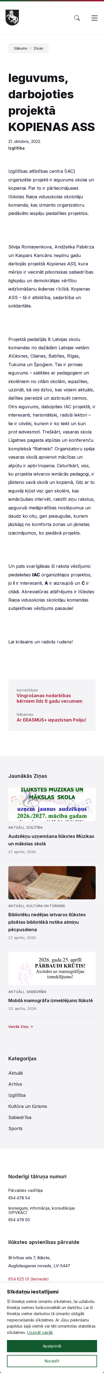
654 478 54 (19, 1197)
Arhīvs (15, 1084)
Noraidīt (52, 1361)
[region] (52, 1328)
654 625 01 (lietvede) (28, 1279)
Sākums (20, 48)
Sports (15, 1128)
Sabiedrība (36, 992)
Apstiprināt (52, 1346)
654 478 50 (19, 1219)
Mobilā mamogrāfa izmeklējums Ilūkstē (50, 1000)
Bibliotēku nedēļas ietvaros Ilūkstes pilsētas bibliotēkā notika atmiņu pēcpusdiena (47, 922)
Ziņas (38, 48)
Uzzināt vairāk (40, 1332)
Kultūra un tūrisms (45, 906)
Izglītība (16, 148)
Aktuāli (16, 827)
